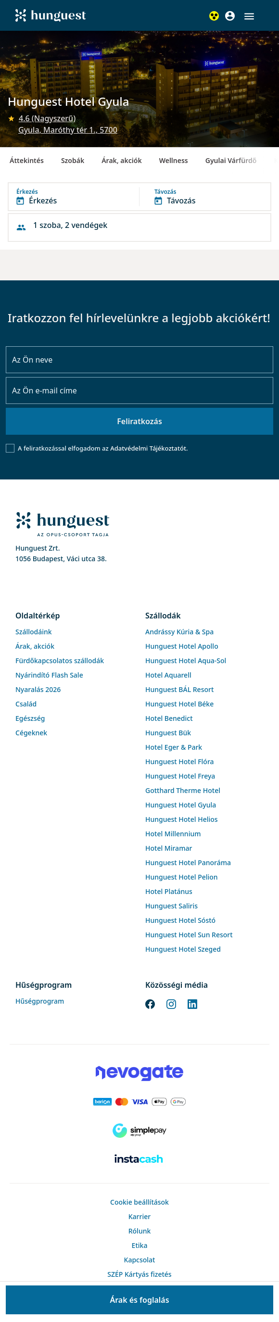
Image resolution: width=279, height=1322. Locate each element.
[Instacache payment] (139, 1159)
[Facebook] (150, 1003)
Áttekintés (27, 160)
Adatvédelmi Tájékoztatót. (149, 448)
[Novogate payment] (139, 1073)
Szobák (72, 160)
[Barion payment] (139, 1102)
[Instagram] (171, 1003)
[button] (249, 16)
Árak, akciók (121, 160)
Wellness (173, 160)
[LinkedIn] (192, 1003)
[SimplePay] (139, 1131)
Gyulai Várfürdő (231, 160)
